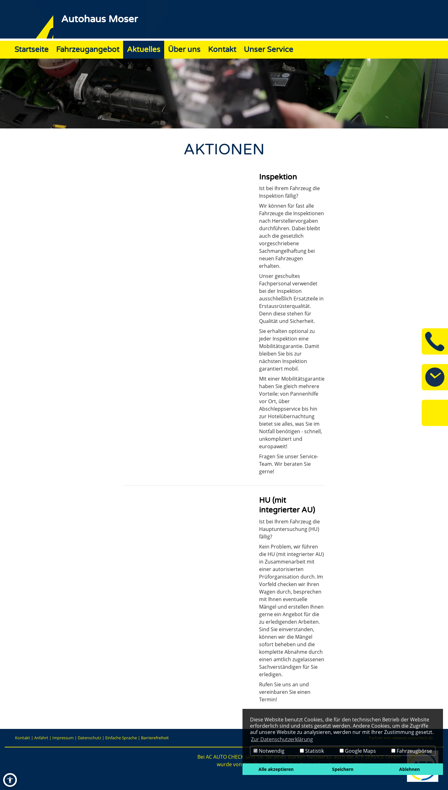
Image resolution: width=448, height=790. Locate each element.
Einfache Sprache (121, 738)
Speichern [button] (342, 769)
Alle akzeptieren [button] (276, 769)
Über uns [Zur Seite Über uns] (184, 49)
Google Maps (358, 750)
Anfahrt (41, 738)
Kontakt (22, 738)
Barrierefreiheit (155, 738)
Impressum (63, 738)
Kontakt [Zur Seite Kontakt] (222, 49)
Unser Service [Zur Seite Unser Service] (268, 49)
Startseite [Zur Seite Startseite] (31, 49)
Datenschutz (89, 738)
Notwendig (268, 750)
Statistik (312, 750)
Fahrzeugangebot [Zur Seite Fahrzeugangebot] (87, 49)
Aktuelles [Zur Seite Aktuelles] (143, 49)
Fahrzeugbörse (411, 750)
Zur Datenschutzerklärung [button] (282, 739)
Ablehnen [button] (409, 769)
